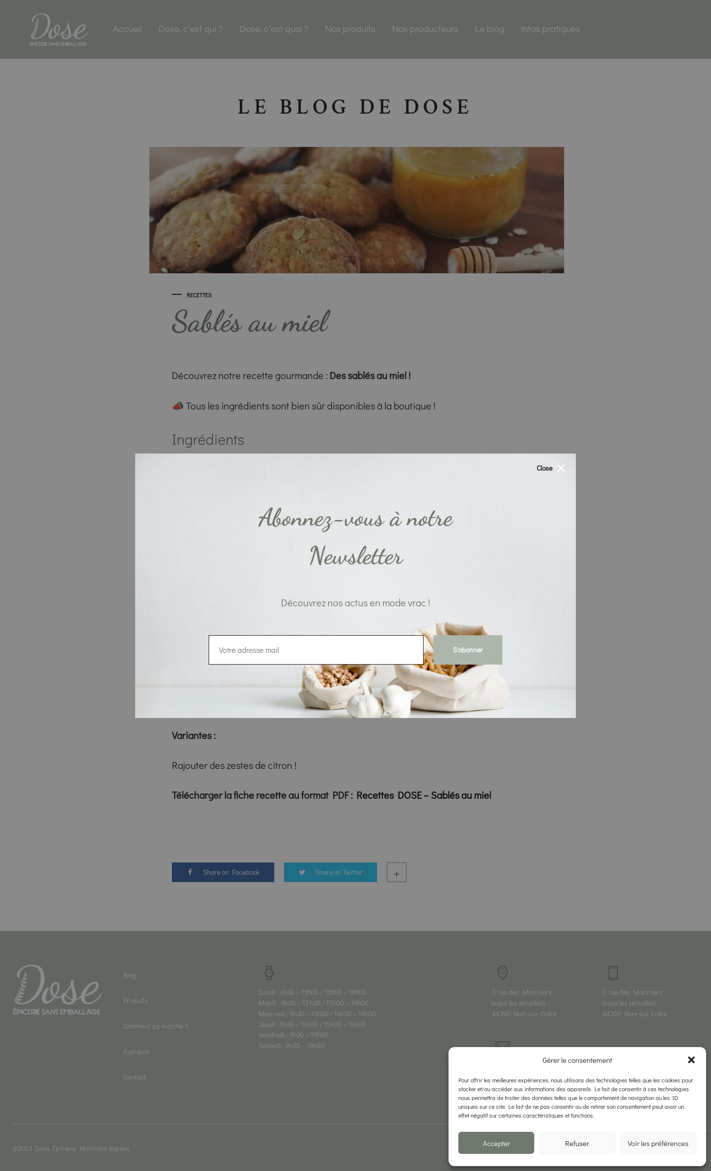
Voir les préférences (658, 1143)
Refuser (577, 1143)
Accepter (496, 1143)
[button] (691, 1060)
